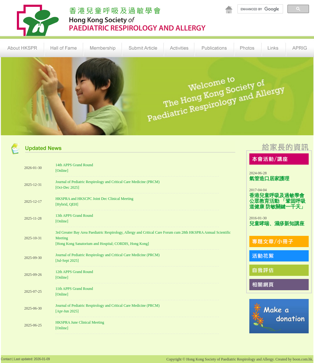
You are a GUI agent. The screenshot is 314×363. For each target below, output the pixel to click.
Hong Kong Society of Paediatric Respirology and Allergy (229, 359)
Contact (6, 359)
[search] (260, 9)
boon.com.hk (302, 359)
